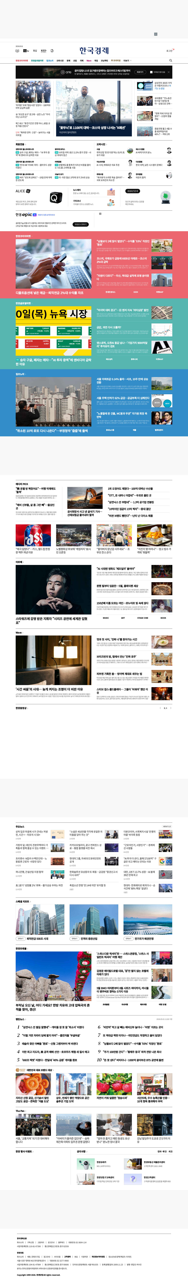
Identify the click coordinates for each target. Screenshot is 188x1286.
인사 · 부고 (162, 1151)
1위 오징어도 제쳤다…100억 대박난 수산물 (130, 488)
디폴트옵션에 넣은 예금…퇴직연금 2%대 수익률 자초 (49, 293)
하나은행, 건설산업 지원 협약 (29, 872)
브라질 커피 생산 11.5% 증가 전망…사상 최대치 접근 (73, 154)
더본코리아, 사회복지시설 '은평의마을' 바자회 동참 (140, 833)
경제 (68, 60)
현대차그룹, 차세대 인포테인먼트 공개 (85, 860)
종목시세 (134, 359)
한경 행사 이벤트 (24, 1151)
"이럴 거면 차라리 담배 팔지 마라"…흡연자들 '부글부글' (51, 1035)
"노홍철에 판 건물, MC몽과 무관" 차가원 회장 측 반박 (122, 415)
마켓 (159, 292)
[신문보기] (17, 50)
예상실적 (109, 359)
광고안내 (51, 1242)
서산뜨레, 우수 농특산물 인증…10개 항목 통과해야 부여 (153, 1099)
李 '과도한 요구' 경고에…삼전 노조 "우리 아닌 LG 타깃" (33, 116)
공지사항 (81, 1151)
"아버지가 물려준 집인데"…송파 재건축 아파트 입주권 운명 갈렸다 (73, 1140)
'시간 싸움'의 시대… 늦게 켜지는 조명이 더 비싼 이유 (49, 689)
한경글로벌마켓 (37, 60)
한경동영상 (21, 708)
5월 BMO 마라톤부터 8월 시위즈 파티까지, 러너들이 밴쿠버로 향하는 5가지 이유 (122, 989)
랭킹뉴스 (20, 1019)
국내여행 (124, 1004)
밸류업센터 (159, 430)
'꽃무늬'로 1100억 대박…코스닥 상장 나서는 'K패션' (92, 127)
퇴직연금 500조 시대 (32, 939)
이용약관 (84, 1256)
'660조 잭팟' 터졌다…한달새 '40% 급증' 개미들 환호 (49, 1060)
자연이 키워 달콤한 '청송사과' (112, 1098)
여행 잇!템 (162, 1004)
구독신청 (30, 1242)
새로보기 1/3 (167, 826)
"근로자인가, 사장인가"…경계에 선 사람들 (139, 846)
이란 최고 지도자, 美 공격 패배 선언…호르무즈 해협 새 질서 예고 (55, 1052)
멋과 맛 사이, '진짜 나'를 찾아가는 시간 (117, 639)
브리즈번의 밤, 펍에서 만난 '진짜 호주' (116, 656)
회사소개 (20, 1242)
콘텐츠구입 (36, 1256)
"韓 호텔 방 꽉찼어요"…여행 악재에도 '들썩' (35, 490)
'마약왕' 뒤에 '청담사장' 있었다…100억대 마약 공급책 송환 (33, 106)
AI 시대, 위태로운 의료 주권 (108, 164)
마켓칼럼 (58, 161)
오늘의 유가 (59, 174)
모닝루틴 (104, 60)
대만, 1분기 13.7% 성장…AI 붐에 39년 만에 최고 (139, 873)
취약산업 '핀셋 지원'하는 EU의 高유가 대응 (111, 154)
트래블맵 (106, 1004)
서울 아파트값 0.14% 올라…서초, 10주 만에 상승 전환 (122, 380)
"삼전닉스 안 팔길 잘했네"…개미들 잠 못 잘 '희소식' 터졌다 (53, 1027)
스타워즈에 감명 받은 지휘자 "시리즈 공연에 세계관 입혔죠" (51, 621)
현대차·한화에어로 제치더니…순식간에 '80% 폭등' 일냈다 (139, 887)
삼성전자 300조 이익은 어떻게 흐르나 (163, 85)
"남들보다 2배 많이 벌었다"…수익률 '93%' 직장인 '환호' (123, 243)
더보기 (126, 60)
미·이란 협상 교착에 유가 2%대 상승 (72, 177)
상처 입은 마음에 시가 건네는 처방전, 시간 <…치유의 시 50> (32, 833)
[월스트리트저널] (35, 50)
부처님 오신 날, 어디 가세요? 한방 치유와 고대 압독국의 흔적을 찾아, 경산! (53, 1007)
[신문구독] (52, 50)
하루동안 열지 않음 (159, 72)
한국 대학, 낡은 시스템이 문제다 (149, 164)
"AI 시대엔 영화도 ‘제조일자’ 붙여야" (116, 569)
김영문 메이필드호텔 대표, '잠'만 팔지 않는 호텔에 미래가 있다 (122, 972)
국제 (81, 60)
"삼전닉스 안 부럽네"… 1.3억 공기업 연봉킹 (131, 502)
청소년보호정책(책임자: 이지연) (119, 1256)
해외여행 (143, 1004)
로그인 (169, 50)
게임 (96, 60)
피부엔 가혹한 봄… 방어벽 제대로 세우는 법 (119, 674)
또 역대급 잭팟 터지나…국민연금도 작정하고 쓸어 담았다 (132, 1035)
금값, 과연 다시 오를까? (109, 327)
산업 (75, 60)
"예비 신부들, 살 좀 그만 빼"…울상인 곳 (35, 506)
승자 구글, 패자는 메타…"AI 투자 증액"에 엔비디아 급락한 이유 (33, 154)
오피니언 (60, 60)
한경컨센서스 (110, 292)
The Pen (20, 1111)
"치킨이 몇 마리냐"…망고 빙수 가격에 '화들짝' (154, 550)
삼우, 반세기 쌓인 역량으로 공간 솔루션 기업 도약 (72, 1099)
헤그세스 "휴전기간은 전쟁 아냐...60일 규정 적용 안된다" (33, 125)
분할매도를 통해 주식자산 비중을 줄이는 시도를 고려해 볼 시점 (73, 166)
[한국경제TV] (26, 50)
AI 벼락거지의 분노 (144, 152)
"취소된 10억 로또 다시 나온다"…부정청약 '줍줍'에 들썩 (52, 431)
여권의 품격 (141, 177)
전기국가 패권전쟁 (138, 939)
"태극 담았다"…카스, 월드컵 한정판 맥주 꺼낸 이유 (33, 550)
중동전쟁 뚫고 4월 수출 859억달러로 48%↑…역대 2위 (163, 131)
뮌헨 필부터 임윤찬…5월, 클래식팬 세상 (117, 586)
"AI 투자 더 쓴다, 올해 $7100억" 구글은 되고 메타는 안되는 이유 (140, 860)
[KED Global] (43, 50)
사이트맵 (57, 1256)
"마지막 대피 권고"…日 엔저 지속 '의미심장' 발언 (122, 310)
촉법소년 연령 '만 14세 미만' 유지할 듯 (88, 885)
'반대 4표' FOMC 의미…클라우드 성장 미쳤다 (34, 166)
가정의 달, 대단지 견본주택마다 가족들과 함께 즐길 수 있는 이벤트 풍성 (32, 848)
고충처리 (41, 1242)
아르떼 (19, 562)
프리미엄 (116, 60)
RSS (76, 1256)
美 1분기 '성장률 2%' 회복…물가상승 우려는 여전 (39, 885)
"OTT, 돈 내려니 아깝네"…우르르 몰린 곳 (129, 495)
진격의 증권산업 (83, 939)
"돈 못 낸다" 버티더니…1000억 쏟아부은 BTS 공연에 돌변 (133, 1060)
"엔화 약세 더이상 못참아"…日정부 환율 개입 (163, 116)
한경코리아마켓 (22, 60)
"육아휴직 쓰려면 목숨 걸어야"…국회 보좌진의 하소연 (110, 179)
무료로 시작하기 (80, 224)
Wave (89, 60)
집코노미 (49, 60)
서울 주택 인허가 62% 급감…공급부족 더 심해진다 (123, 398)
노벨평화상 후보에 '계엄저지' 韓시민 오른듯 (73, 550)
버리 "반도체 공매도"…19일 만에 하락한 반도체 (34, 179)
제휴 (29, 1256)
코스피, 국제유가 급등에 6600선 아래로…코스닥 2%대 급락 (122, 260)
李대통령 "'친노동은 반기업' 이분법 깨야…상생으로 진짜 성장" (163, 102)
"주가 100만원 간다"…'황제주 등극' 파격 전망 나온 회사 (132, 1052)
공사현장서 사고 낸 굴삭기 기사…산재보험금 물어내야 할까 (84, 513)
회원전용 (20, 144)
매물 (134, 430)
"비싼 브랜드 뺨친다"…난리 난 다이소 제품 (130, 516)
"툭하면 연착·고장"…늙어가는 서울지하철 (33, 134)
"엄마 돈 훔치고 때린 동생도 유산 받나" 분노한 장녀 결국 (113, 1140)
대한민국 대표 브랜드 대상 (39, 1070)
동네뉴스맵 (110, 430)
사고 (170, 1151)
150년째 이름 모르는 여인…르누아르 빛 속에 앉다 (122, 603)
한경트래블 (21, 948)
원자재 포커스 (60, 149)
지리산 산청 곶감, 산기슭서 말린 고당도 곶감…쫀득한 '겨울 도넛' (32, 1099)
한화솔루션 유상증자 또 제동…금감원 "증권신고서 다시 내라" (94, 873)
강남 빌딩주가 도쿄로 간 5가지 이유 (153, 1140)
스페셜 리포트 (22, 901)
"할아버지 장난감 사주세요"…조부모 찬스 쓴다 (113, 550)
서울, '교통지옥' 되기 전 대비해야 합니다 (32, 1140)
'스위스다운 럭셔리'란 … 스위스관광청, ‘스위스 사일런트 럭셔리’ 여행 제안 (123, 955)
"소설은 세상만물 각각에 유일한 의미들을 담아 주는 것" (86, 833)
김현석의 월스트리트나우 (25, 149)
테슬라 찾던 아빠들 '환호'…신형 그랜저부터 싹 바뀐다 (50, 1044)
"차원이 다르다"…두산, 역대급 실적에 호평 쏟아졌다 (123, 277)
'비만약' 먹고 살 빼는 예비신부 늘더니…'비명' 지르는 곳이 (133, 1027)
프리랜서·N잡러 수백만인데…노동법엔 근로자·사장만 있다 (31, 860)
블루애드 (61, 1242)
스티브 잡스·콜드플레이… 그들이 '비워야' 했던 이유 (122, 691)
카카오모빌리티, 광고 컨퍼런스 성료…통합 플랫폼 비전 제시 (85, 846)
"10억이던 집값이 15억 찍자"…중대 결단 (129, 509)
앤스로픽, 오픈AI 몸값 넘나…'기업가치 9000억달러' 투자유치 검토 (122, 344)
